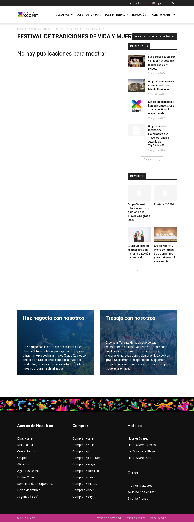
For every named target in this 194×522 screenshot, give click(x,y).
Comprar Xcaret (83, 438)
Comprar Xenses (83, 477)
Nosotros (64, 14)
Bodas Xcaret (26, 477)
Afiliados (23, 464)
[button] (173, 3)
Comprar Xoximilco (85, 471)
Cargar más (152, 159)
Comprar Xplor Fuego (87, 458)
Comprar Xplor (82, 451)
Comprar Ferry (82, 496)
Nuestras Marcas (88, 14)
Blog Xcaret (25, 438)
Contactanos (26, 451)
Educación (139, 14)
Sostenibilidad (116, 14)
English (157, 3)
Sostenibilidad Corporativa (35, 484)
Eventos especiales (39, 29)
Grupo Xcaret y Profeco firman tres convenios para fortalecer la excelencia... (165, 253)
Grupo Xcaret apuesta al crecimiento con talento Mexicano (161, 85)
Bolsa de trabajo (29, 490)
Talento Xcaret (138, 3)
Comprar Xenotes (84, 484)
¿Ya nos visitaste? (140, 485)
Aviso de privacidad (109, 518)
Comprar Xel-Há (83, 445)
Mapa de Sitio (26, 445)
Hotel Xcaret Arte (140, 458)
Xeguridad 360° (27, 496)
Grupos (22, 458)
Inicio (20, 29)
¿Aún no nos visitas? (142, 492)
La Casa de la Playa (141, 451)
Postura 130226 (164, 204)
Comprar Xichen (83, 490)
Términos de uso (135, 518)
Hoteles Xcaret (138, 438)
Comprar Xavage (84, 464)
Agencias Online (28, 471)
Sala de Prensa (138, 498)
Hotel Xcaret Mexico (142, 445)
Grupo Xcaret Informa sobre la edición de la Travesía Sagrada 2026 (139, 212)
